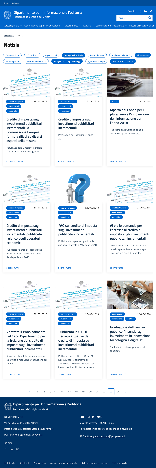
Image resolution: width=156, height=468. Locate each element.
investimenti (14, 106)
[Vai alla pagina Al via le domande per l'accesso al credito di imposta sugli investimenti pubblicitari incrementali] (118, 267)
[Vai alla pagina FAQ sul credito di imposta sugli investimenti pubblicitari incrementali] (66, 267)
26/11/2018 (92, 101)
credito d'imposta (16, 101)
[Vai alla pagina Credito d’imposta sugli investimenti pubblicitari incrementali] (66, 161)
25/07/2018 (92, 314)
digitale (130, 318)
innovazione (117, 318)
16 (62, 391)
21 (97, 391)
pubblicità (13, 110)
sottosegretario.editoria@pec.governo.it (105, 436)
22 (104, 391)
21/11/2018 (144, 101)
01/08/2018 (40, 314)
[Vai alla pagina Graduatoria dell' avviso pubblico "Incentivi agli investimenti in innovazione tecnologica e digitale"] (118, 374)
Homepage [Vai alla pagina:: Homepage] (9, 35)
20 (90, 391)
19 (83, 391)
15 (55, 391)
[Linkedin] (144, 11)
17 (69, 391)
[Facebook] (139, 11)
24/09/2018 (92, 207)
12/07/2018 (144, 314)
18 (76, 391)
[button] (120, 463)
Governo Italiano (10, 3)
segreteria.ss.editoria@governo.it (115, 429)
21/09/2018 (144, 207)
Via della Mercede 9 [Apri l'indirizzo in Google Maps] (90, 423)
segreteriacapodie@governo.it (38, 429)
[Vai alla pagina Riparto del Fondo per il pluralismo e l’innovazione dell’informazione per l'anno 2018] (118, 161)
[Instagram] (150, 11)
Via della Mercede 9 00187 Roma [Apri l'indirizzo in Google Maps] (21, 423)
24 (118, 391)
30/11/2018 (40, 101)
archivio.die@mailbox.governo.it (26, 434)
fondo (114, 101)
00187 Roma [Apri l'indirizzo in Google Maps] (107, 423)
